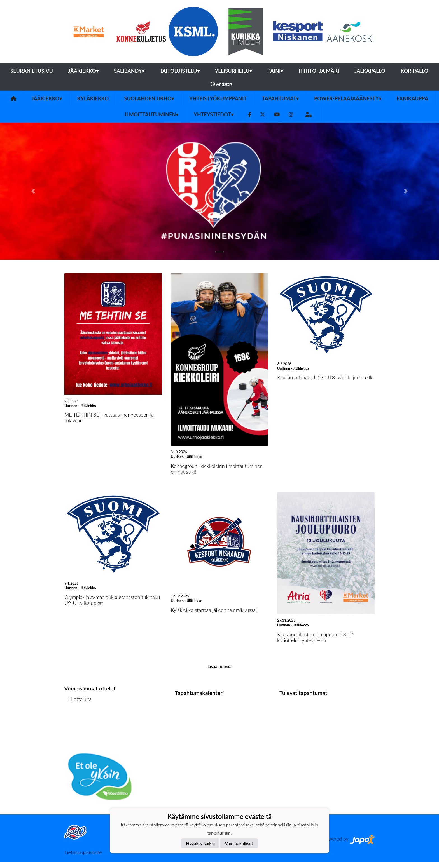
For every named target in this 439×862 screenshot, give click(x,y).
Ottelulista (78, 720)
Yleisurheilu (233, 71)
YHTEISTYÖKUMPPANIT (218, 98)
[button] (33, 191)
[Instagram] (291, 115)
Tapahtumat (280, 98)
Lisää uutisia (219, 666)
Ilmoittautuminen (151, 114)
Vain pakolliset (239, 843)
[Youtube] (277, 115)
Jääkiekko (83, 71)
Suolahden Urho (149, 98)
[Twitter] (263, 115)
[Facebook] (250, 115)
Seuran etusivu (31, 71)
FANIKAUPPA (412, 98)
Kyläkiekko (93, 98)
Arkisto (221, 84)
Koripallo (414, 71)
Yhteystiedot (213, 114)
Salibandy (129, 71)
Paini (275, 71)
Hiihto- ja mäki (318, 71)
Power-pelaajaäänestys (347, 98)
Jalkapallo (369, 71)
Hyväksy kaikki (200, 843)
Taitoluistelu (179, 71)
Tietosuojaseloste (83, 852)
